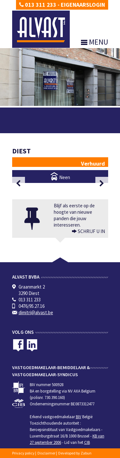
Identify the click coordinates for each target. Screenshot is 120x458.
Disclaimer (46, 453)
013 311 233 (37, 4)
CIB (87, 442)
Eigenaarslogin (83, 4)
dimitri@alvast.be (36, 312)
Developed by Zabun (75, 453)
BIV (78, 416)
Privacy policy (23, 453)
